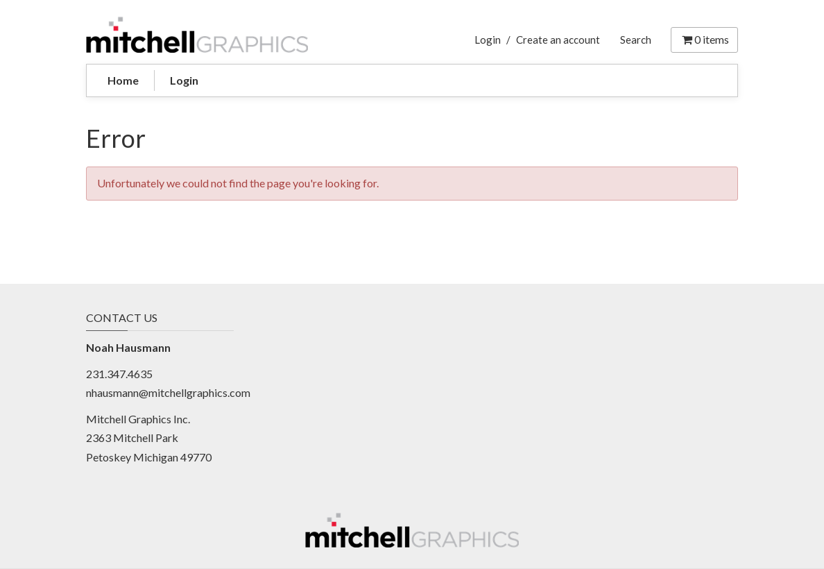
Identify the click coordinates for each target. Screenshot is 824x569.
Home (123, 80)
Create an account (558, 39)
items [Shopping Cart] (704, 39)
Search (635, 39)
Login (487, 39)
